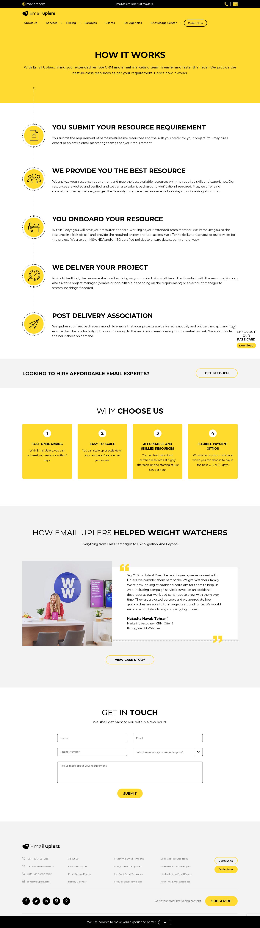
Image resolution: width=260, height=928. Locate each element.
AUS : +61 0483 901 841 (37, 870)
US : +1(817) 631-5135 (35, 855)
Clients (153, 14)
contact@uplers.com (36, 878)
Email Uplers (43, 61)
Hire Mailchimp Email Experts (176, 870)
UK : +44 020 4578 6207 (38, 862)
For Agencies (171, 14)
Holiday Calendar (77, 878)
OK (165, 922)
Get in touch (213, 367)
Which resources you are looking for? (162, 747)
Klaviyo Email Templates (127, 862)
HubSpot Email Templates (128, 870)
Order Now (226, 14)
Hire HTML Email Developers (175, 862)
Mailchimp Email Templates (129, 855)
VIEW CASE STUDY (130, 654)
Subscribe (221, 898)
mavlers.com (33, 4)
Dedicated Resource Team (174, 855)
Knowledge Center (197, 14)
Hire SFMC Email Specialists (175, 878)
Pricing (123, 14)
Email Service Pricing (79, 870)
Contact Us (226, 857)
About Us (91, 14)
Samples (138, 14)
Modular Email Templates (128, 878)
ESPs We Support (77, 862)
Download (246, 345)
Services (108, 14)
